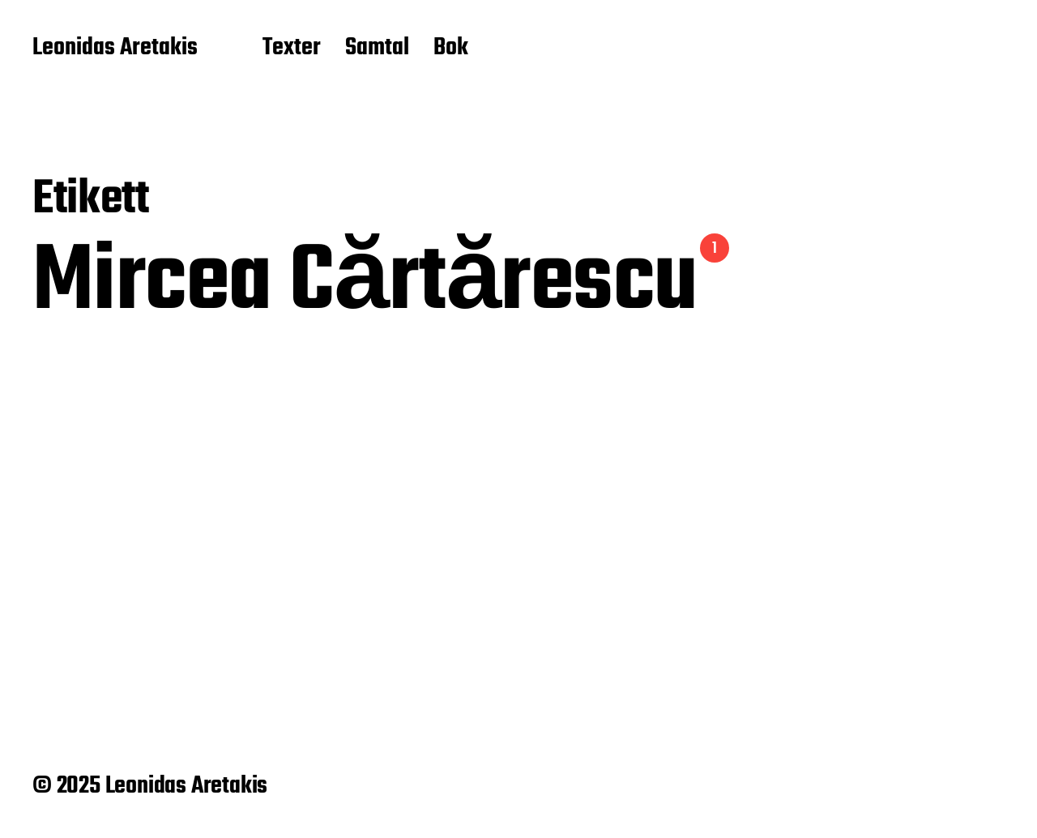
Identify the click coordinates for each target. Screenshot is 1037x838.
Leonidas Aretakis (115, 48)
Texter (291, 48)
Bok (450, 48)
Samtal (377, 48)
